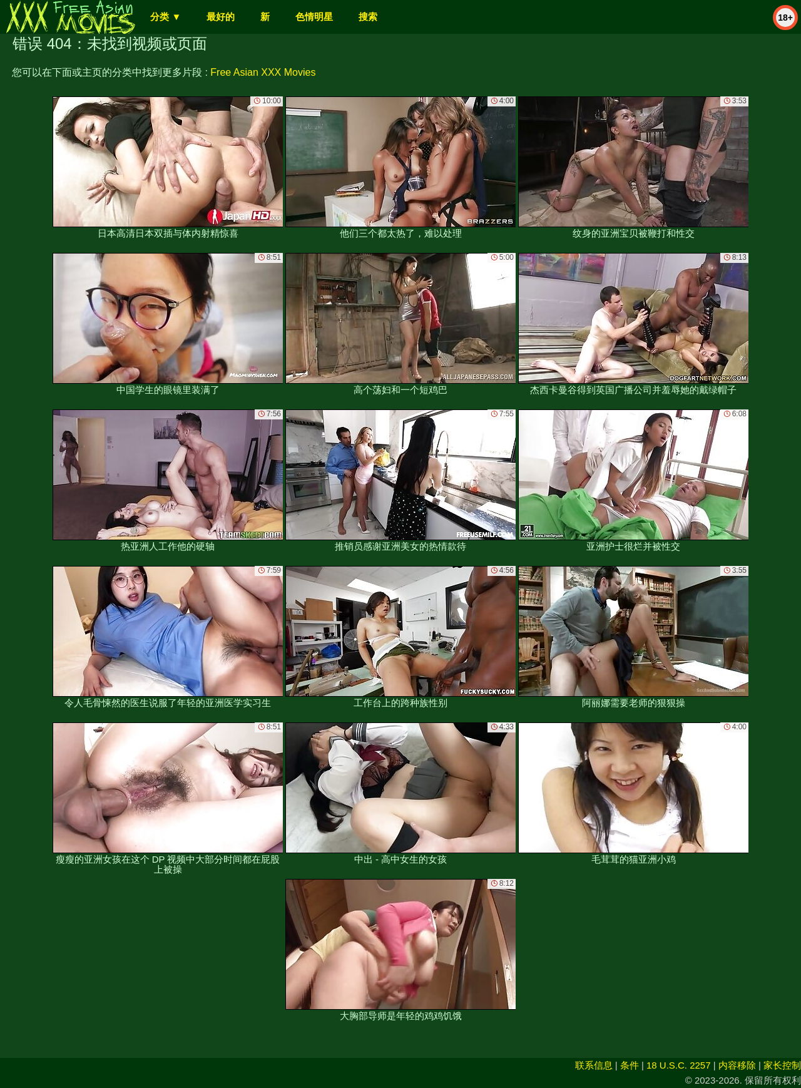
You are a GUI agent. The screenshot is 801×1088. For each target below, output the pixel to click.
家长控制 (782, 1065)
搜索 (368, 16)
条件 (629, 1065)
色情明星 (314, 16)
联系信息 (594, 1065)
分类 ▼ (165, 16)
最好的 (221, 16)
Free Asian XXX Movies (262, 72)
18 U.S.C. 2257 (678, 1065)
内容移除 (737, 1065)
